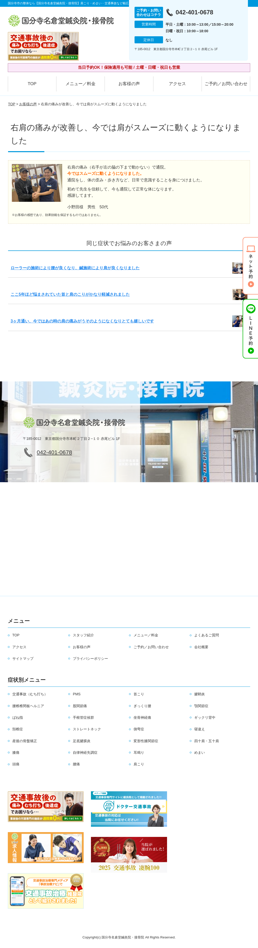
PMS (76, 694)
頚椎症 (17, 729)
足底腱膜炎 (81, 741)
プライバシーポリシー (90, 659)
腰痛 (76, 764)
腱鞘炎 (199, 694)
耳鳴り (139, 752)
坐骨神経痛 (142, 717)
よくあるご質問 (206, 635)
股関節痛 (80, 706)
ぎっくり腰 (142, 706)
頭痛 (15, 764)
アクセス (177, 83)
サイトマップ (23, 659)
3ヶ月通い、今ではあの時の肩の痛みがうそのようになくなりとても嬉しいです (82, 321)
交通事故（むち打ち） (30, 694)
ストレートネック (87, 729)
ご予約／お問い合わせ (226, 83)
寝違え (199, 729)
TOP (32, 83)
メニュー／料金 (80, 83)
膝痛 (15, 752)
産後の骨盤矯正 (24, 741)
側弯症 (139, 729)
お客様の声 (129, 83)
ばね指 (17, 717)
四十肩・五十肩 (206, 741)
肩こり (139, 764)
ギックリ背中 (204, 717)
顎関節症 (201, 706)
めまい (199, 752)
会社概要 (201, 647)
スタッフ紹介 (83, 635)
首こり (139, 694)
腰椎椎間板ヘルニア (28, 706)
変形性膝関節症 (146, 741)
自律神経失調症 (85, 752)
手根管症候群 (83, 717)
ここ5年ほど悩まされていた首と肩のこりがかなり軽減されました (70, 294)
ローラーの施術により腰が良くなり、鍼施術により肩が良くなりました (75, 268)
